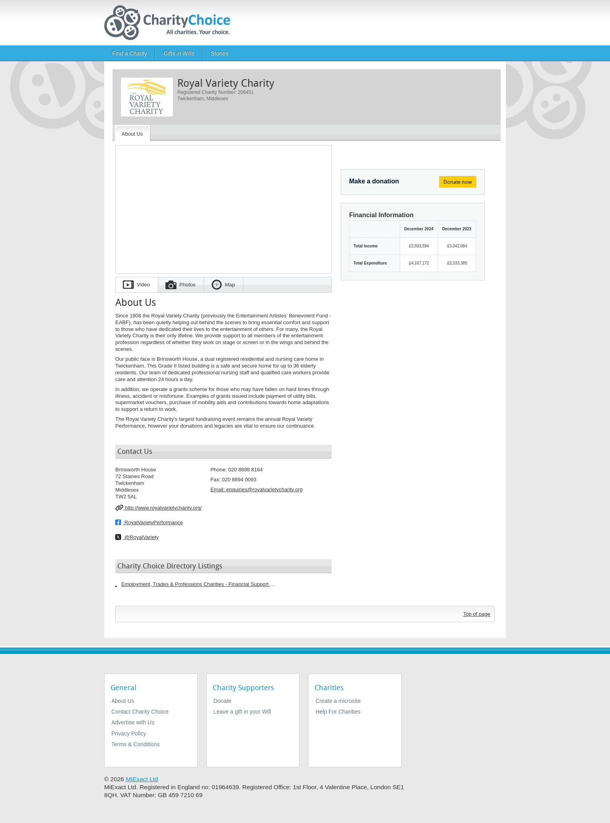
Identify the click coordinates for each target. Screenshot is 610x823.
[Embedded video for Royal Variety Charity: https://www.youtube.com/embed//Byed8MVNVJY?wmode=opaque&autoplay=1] (223, 207)
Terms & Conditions (135, 744)
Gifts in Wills (178, 53)
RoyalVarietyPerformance (149, 522)
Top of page (476, 614)
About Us (122, 701)
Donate (222, 701)
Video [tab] (143, 285)
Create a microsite (338, 701)
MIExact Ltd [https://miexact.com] (142, 779)
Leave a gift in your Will (242, 711)
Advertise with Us (132, 722)
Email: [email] (256, 489)
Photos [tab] (187, 285)
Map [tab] (230, 285)
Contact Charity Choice (140, 711)
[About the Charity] (132, 133)
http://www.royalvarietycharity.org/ (158, 507)
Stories (219, 53)
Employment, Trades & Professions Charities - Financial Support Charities (198, 584)
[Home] (170, 22)
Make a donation (374, 181)
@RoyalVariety (137, 537)
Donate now (457, 182)
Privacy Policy (128, 733)
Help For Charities (337, 711)
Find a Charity (129, 53)
